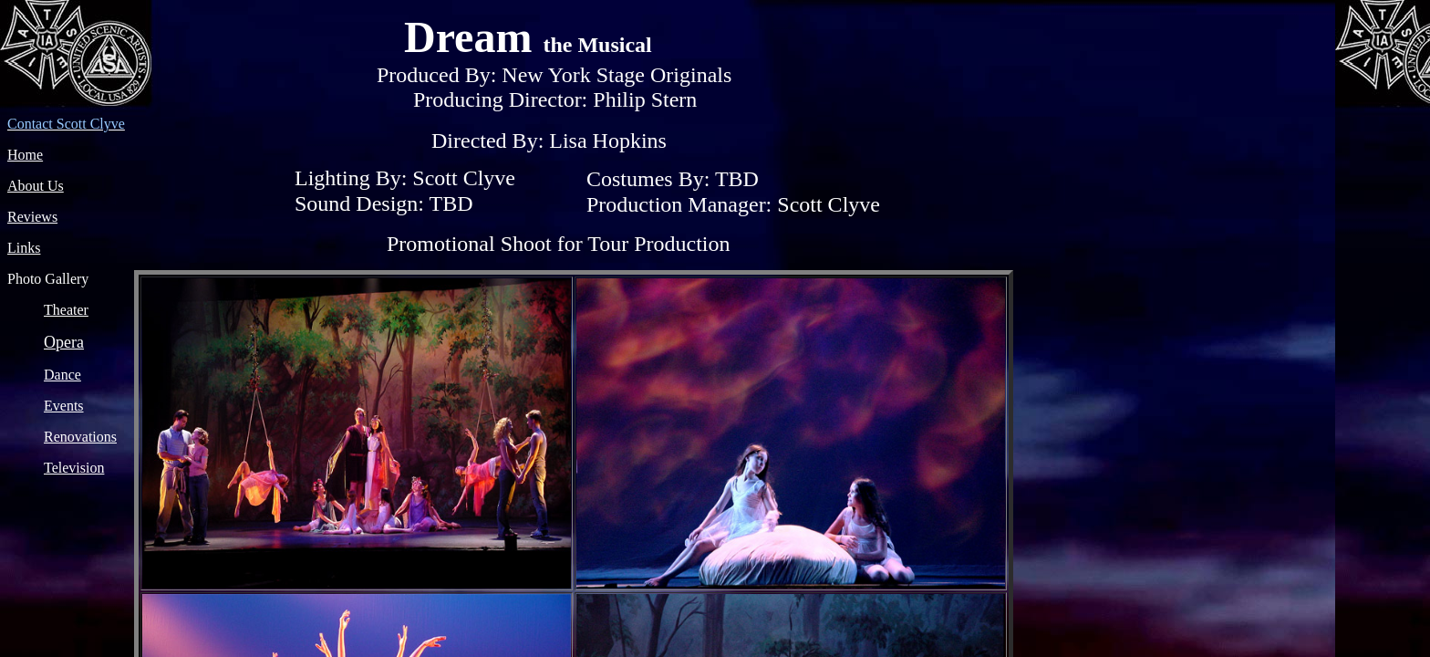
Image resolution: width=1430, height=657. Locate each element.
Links (23, 248)
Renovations (80, 436)
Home (25, 154)
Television (74, 467)
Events (64, 405)
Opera (64, 342)
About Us (35, 185)
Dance (62, 374)
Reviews (32, 216)
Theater (66, 310)
